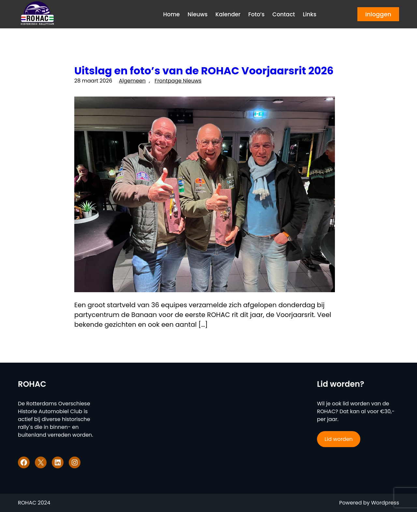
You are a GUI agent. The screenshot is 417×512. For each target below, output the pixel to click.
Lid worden (338, 439)
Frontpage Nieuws (178, 80)
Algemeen (132, 80)
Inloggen (378, 14)
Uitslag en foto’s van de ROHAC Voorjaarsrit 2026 (204, 71)
